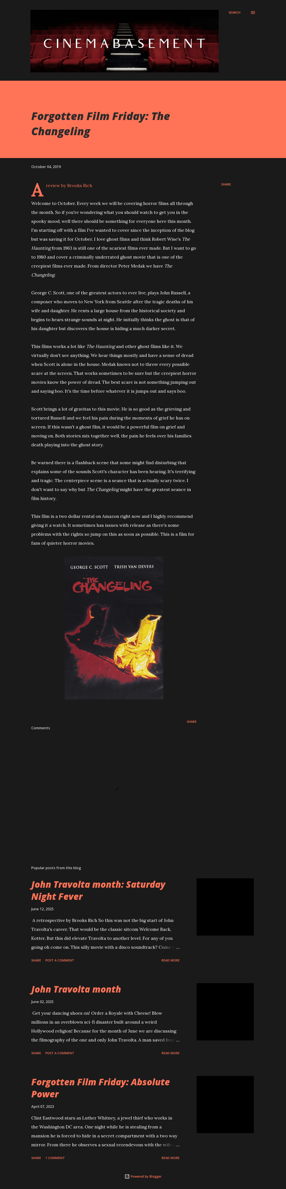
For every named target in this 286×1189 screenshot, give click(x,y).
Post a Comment (59, 960)
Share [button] (226, 184)
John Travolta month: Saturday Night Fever (98, 890)
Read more (171, 960)
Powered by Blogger (143, 1176)
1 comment (55, 1158)
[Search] (234, 12)
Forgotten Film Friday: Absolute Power (100, 1088)
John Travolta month (76, 989)
